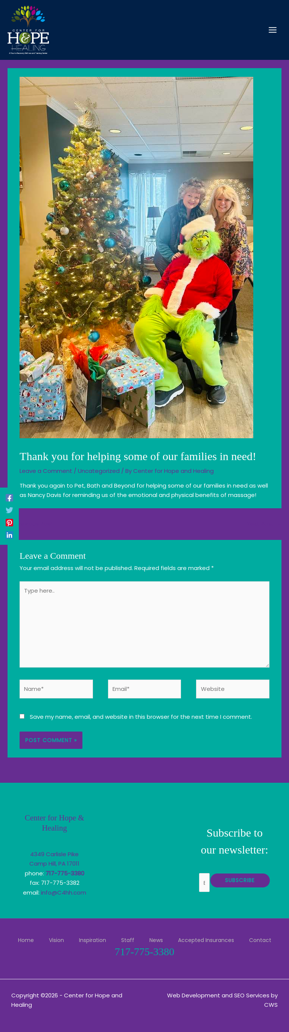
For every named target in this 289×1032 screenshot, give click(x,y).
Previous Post (30, 523)
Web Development (193, 995)
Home (26, 940)
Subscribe (240, 880)
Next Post (263, 523)
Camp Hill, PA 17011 (54, 863)
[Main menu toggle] (273, 30)
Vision (56, 940)
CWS (271, 1005)
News (156, 940)
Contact (260, 940)
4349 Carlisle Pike (54, 854)
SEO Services (251, 995)
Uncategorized (99, 471)
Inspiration (92, 940)
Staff (127, 940)
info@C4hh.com (63, 892)
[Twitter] (9, 510)
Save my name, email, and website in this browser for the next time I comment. (141, 717)
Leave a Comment (46, 471)
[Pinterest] (9, 522)
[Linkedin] (9, 534)
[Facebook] (9, 497)
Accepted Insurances (206, 940)
